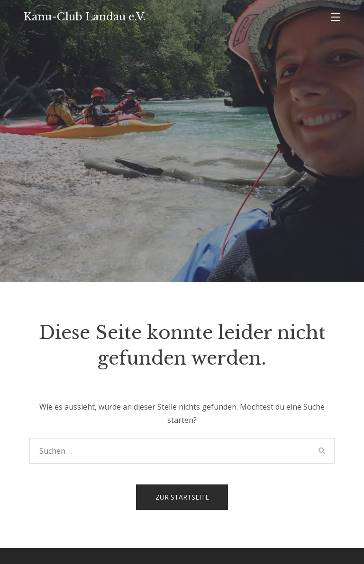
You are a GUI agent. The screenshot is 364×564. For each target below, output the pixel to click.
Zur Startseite (182, 496)
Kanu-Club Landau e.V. (85, 16)
